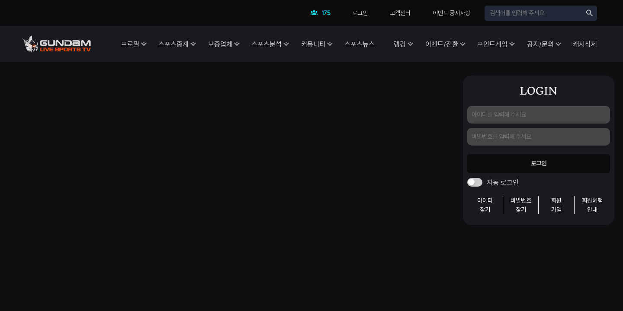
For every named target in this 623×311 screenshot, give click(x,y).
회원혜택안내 (592, 205)
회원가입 (556, 205)
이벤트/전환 (429, 44)
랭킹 (383, 44)
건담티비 (56, 44)
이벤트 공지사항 (451, 13)
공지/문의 (536, 44)
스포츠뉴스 (339, 44)
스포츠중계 (136, 44)
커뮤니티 (288, 44)
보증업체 (187, 44)
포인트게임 (484, 44)
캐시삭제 (585, 44)
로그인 (360, 13)
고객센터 (400, 13)
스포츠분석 (237, 44)
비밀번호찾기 (521, 205)
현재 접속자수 (323, 15)
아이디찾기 (485, 205)
